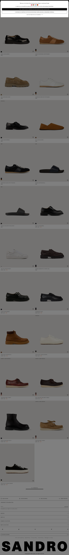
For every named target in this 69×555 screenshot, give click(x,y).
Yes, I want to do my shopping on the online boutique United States (34, 9)
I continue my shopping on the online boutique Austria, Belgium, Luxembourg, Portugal (34, 12)
